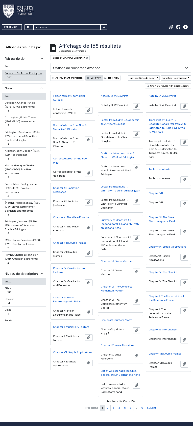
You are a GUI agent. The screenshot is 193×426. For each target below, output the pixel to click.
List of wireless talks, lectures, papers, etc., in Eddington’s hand (120, 372)
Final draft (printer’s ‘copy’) (117, 320)
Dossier (12, 301)
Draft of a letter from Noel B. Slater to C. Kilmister (70, 127)
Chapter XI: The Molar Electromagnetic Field (162, 219)
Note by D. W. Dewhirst (114, 96)
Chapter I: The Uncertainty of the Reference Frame (166, 298)
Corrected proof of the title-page (70, 160)
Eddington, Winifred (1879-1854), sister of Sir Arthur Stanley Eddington (21, 227)
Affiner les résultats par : (24, 47)
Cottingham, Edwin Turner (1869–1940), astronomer (20, 121)
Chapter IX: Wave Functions (117, 345)
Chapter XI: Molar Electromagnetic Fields (67, 299)
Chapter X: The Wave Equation (71, 217)
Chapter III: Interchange (163, 329)
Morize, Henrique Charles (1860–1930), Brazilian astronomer (20, 171)
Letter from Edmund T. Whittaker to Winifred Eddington (120, 188)
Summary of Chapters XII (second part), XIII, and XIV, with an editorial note (120, 224)
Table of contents (159, 169)
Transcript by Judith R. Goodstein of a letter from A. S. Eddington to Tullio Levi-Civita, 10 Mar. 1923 (167, 126)
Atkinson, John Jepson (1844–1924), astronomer (23, 155)
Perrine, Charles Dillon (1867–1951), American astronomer (22, 259)
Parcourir (11, 27)
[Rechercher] (67, 27)
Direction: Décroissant (175, 77)
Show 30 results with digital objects (168, 85)
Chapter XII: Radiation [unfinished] (66, 190)
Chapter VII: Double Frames (165, 353)
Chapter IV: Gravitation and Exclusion (69, 270)
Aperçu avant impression (67, 77)
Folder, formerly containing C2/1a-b (69, 98)
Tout (8, 66)
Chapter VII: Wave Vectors (117, 261)
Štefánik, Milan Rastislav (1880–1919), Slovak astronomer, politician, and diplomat (23, 209)
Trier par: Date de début (142, 77)
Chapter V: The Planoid (162, 272)
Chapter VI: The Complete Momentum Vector (116, 288)
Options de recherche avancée (76, 68)
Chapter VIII (156, 193)
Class (12, 312)
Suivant (151, 407)
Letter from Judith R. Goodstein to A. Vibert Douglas (120, 122)
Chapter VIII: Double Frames (69, 242)
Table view (111, 77)
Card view (94, 77)
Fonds (11, 322)
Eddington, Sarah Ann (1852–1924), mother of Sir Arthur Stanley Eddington (22, 138)
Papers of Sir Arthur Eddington (23, 75)
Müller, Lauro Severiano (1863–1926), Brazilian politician (23, 244)
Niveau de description (21, 274)
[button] (170, 27)
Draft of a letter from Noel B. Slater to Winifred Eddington (118, 155)
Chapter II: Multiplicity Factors (71, 327)
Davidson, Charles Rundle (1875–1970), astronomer (20, 107)
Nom (8, 88)
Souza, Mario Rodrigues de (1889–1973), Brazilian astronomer (21, 190)
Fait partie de (15, 58)
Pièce (13, 290)
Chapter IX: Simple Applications (167, 246)
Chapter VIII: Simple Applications (72, 352)
